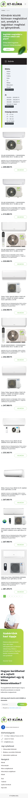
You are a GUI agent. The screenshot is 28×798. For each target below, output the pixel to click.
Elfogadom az (12, 707)
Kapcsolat (4, 787)
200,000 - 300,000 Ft (13, 99)
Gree (8, 78)
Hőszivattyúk (5, 765)
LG (7, 80)
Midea (8, 82)
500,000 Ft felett (12, 104)
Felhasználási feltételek (10, 749)
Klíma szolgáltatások (7, 768)
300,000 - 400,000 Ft (13, 102)
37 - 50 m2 (10, 119)
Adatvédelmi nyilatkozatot (15, 707)
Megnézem (20, 170)
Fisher (8, 73)
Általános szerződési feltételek (12, 752)
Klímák (3, 762)
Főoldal (3, 10)
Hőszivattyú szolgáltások (8, 771)
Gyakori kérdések (6, 784)
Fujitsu (9, 76)
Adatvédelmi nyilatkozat (10, 755)
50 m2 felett (10, 121)
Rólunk (3, 774)
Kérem (8, 49)
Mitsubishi (10, 85)
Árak (2, 778)
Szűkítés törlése (9, 89)
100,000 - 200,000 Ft (13, 97)
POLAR (9, 87)
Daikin (8, 71)
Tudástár (3, 781)
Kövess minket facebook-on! (12, 727)
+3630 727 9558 (9, 739)
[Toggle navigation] (25, 4)
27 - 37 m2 (10, 116)
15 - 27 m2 (10, 114)
